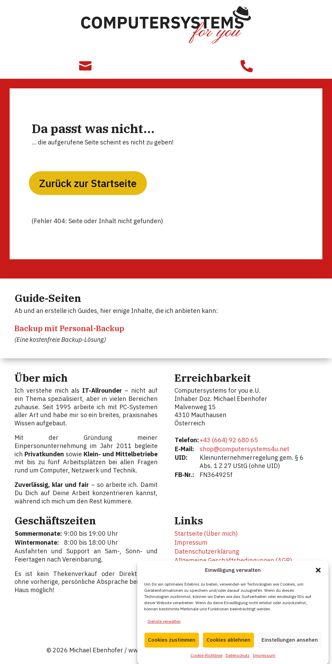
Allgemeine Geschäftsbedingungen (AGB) (233, 560)
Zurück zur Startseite (88, 183)
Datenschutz (237, 660)
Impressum (264, 660)
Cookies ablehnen (228, 645)
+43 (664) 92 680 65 (229, 440)
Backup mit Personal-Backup (69, 328)
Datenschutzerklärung (206, 551)
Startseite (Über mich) (206, 533)
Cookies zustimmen (171, 645)
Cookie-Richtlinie (206, 660)
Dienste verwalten (164, 626)
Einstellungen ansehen (289, 645)
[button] (318, 575)
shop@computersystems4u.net (244, 449)
